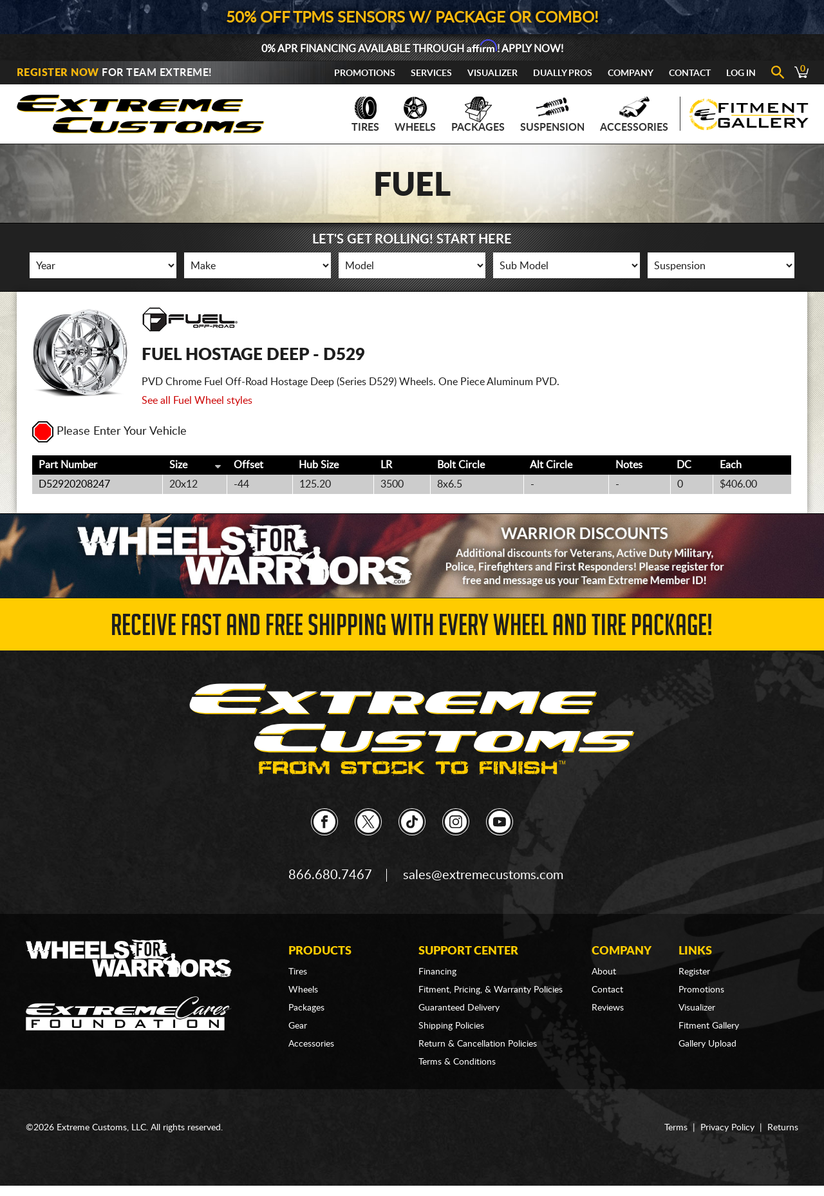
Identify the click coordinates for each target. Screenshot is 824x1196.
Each (731, 465)
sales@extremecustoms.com (483, 875)
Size (178, 465)
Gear (297, 1025)
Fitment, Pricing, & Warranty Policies (490, 989)
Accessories (634, 115)
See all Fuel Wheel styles (197, 400)
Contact (690, 73)
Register (694, 971)
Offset (248, 465)
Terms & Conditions (457, 1062)
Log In (741, 73)
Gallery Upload (707, 1044)
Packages (478, 115)
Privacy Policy (727, 1127)
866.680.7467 (330, 875)
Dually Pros (562, 73)
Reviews (608, 1007)
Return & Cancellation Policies (477, 1044)
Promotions (364, 73)
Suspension (552, 115)
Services (431, 73)
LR (386, 465)
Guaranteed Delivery (459, 1007)
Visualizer (492, 73)
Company (630, 73)
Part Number (68, 465)
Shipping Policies (451, 1025)
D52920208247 (74, 484)
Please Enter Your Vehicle (109, 431)
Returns (782, 1127)
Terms (676, 1127)
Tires (365, 115)
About (604, 971)
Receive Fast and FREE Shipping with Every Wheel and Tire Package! (412, 629)
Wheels (415, 115)
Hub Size (319, 465)
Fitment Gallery (709, 1025)
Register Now (58, 73)
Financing (437, 971)
